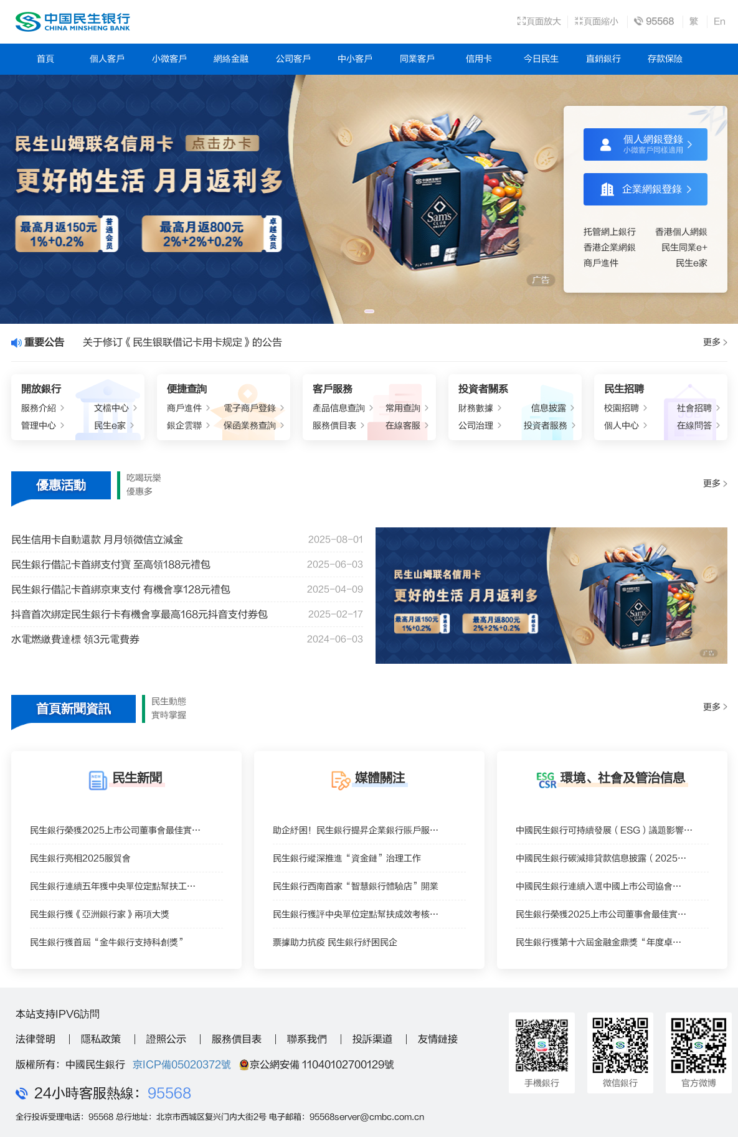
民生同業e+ (684, 247)
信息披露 (548, 408)
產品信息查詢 (339, 408)
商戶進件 (601, 263)
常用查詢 (403, 408)
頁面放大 (539, 21)
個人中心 (621, 425)
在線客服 (403, 425)
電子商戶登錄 (250, 408)
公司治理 (475, 425)
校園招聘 (621, 408)
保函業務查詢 (250, 425)
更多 (715, 342)
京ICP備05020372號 (182, 1064)
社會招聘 (694, 408)
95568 (169, 1093)
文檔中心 (111, 408)
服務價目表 (334, 425)
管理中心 (38, 425)
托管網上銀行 (610, 232)
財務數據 (475, 408)
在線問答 (694, 425)
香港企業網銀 (610, 247)
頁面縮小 (596, 21)
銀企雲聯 (184, 425)
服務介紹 (38, 408)
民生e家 (691, 263)
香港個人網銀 (681, 232)
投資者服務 (545, 425)
